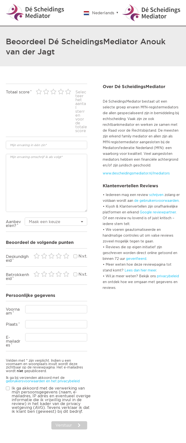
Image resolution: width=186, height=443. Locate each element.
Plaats (12, 324)
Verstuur (63, 425)
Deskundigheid (17, 259)
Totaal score (18, 92)
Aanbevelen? (13, 224)
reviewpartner (164, 212)
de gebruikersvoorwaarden (156, 201)
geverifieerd (136, 259)
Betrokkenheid (17, 277)
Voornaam (13, 311)
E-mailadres (13, 341)
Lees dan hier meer (140, 270)
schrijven (156, 195)
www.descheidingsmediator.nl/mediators (136, 173)
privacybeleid (168, 276)
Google (146, 212)
